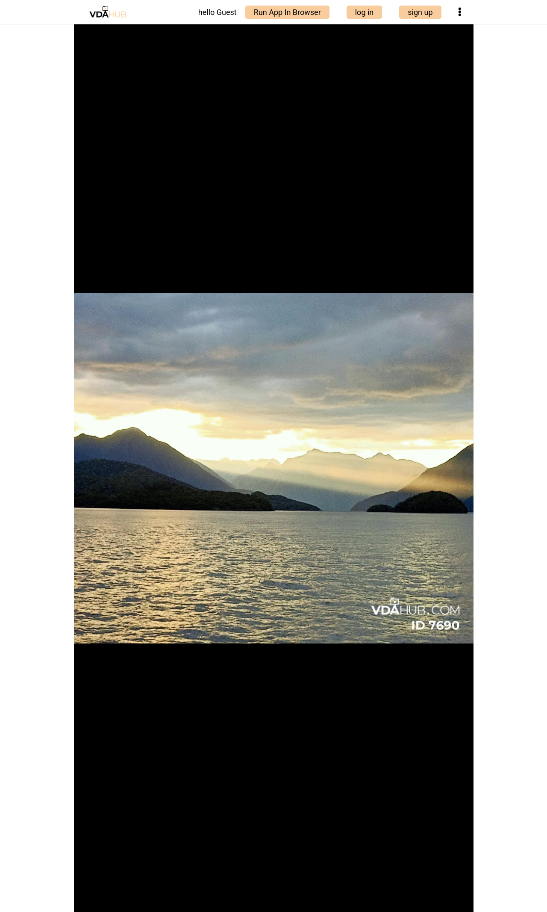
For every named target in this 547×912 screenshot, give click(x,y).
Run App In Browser (287, 12)
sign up (420, 12)
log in (364, 12)
